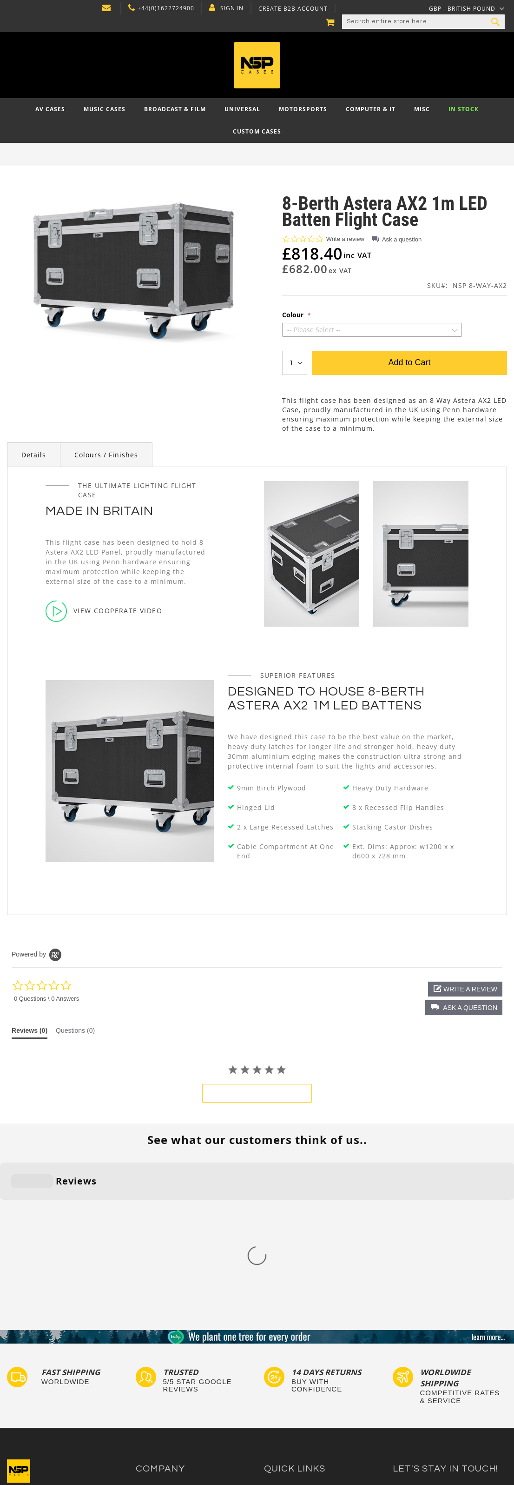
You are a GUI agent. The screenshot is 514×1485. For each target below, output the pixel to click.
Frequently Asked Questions (306, 1372)
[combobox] (423, 21)
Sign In (232, 8)
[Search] (495, 21)
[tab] (29, 1033)
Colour (293, 315)
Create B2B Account (293, 9)
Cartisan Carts (157, 1407)
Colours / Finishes (106, 454)
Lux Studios (281, 1416)
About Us (149, 1345)
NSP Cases (152, 1416)
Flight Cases (282, 1345)
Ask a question (402, 239)
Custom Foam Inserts (296, 1354)
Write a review (345, 238)
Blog (142, 1399)
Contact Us (152, 1354)
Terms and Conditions (169, 1381)
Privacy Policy (156, 1363)
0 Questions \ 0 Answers (46, 998)
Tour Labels (281, 1363)
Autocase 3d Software (297, 1426)
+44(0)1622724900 (166, 8)
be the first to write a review (257, 1093)
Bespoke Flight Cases (296, 1390)
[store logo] (257, 65)
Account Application (166, 1390)
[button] (463, 1007)
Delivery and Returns (167, 1372)
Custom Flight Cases (294, 1381)
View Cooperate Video (104, 611)
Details (33, 454)
